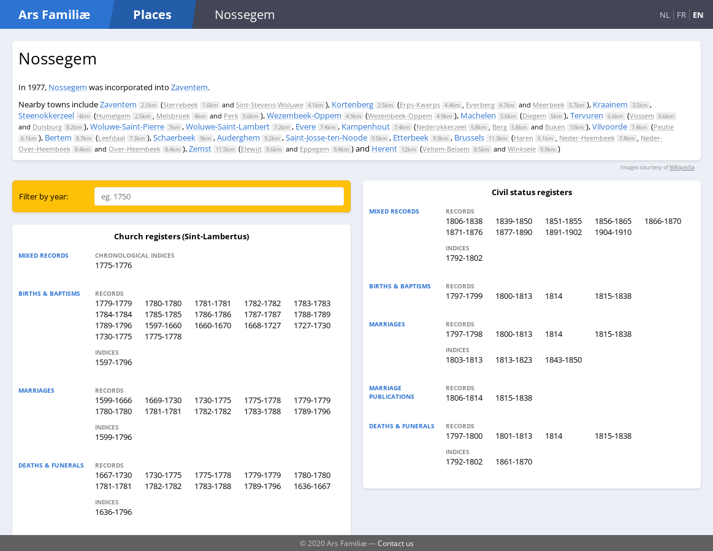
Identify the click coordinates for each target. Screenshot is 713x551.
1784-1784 (113, 314)
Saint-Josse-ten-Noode (326, 137)
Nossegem (67, 87)
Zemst (200, 148)
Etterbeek (411, 137)
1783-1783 (312, 303)
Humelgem (113, 115)
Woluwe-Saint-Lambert (228, 126)
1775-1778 (163, 336)
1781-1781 (212, 303)
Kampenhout (365, 126)
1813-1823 (513, 359)
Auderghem (238, 137)
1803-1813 (464, 359)
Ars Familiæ (54, 14)
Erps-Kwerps (420, 104)
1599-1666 (113, 400)
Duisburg (47, 126)
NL (665, 14)
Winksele (522, 148)
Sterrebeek (180, 104)
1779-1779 (113, 303)
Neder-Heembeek (587, 137)
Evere (305, 126)
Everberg (480, 104)
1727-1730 (312, 325)
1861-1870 (513, 461)
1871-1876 (464, 231)
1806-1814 (464, 397)
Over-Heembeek (135, 148)
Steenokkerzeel (46, 115)
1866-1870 (662, 220)
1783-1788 (262, 411)
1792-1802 (464, 257)
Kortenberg (352, 104)
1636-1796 (113, 511)
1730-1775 (113, 336)
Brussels (469, 137)
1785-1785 (163, 314)
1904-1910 (613, 231)
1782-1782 (262, 303)
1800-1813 (513, 295)
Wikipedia (682, 167)
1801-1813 (513, 435)
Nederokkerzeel (441, 126)
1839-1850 (513, 220)
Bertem (58, 137)
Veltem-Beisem (446, 148)
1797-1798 (464, 333)
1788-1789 (312, 314)
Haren (523, 137)
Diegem (534, 115)
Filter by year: (43, 196)
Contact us (396, 543)
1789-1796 (113, 325)
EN (698, 14)
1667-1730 (113, 474)
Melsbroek (173, 115)
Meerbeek (549, 104)
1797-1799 (464, 295)
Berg (499, 126)
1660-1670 (212, 325)
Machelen (478, 115)
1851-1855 (563, 220)
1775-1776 (113, 265)
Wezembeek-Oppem (304, 115)
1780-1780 (163, 303)
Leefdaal (111, 137)
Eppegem (314, 148)
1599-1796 (113, 436)
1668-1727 (262, 325)
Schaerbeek (174, 137)
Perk (231, 115)
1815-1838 (613, 295)
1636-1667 (312, 485)
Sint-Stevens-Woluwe (269, 104)
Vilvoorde (609, 126)
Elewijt (251, 148)
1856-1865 (613, 220)
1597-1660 (163, 325)
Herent (384, 148)
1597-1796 (113, 362)
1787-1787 (262, 314)
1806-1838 (464, 220)
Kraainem (610, 104)
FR (681, 14)
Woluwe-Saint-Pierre (127, 126)
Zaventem (189, 87)
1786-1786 (212, 314)
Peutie (664, 126)
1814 (553, 295)
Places (152, 14)
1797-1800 (464, 435)
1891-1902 (563, 231)
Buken (555, 126)
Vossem (642, 115)
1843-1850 (563, 359)
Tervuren (586, 115)
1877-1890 (513, 231)
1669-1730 (163, 400)
